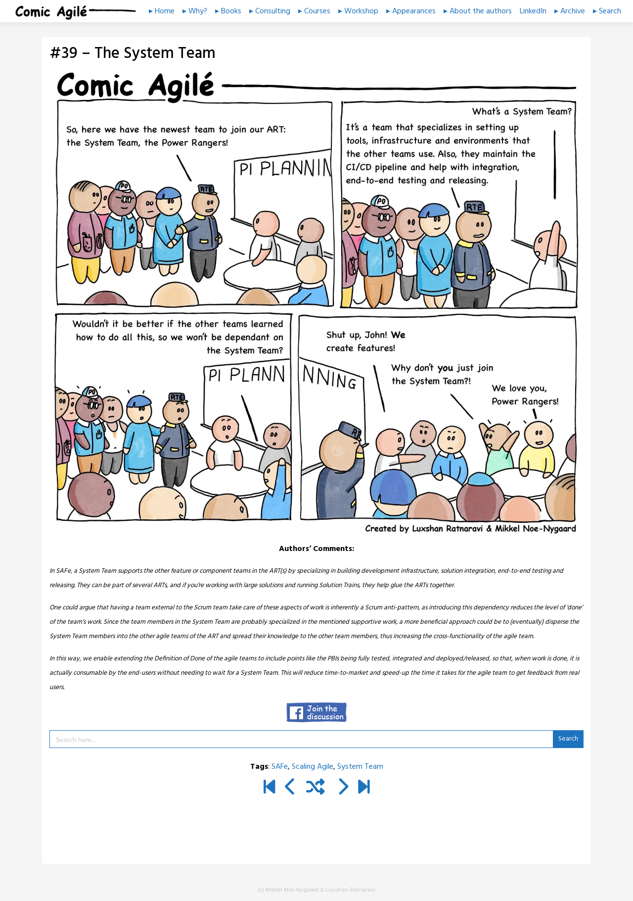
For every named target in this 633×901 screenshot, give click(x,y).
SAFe (279, 766)
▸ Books (228, 11)
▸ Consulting (269, 11)
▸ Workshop (358, 11)
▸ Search (607, 11)
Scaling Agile (312, 766)
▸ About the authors (478, 11)
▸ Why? (194, 11)
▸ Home (162, 11)
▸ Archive (569, 11)
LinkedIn (533, 11)
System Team (360, 766)
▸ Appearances (411, 11)
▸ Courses (314, 11)
